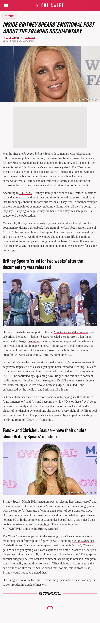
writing (44, 524)
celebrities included (14, 336)
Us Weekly (25, 193)
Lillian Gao (30, 37)
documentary (72, 332)
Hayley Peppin (12, 37)
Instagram (65, 162)
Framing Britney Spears (38, 153)
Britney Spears (12, 162)
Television (9, 15)
